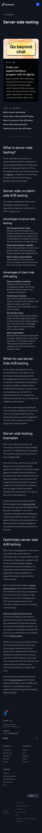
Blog (23, 753)
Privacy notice (20, 803)
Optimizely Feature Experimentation (17, 613)
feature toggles (16, 636)
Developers (25, 756)
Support (24, 759)
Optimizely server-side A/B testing (17, 128)
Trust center (19, 809)
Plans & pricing (7, 753)
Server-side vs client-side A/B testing (18, 116)
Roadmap (6, 759)
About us (6, 773)
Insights (24, 750)
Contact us (6, 731)
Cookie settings (20, 812)
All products (6, 750)
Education (25, 762)
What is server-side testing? (14, 112)
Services (5, 762)
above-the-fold (29, 504)
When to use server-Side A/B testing (18, 120)
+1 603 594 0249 (13, 733)
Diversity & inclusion (9, 779)
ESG (17, 815)
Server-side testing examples (15, 124)
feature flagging (16, 680)
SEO (33, 324)
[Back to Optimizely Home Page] (8, 4)
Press (4, 785)
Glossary (10, 15)
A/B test (9, 174)
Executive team (7, 782)
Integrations (6, 756)
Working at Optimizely (10, 776)
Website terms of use (22, 806)
